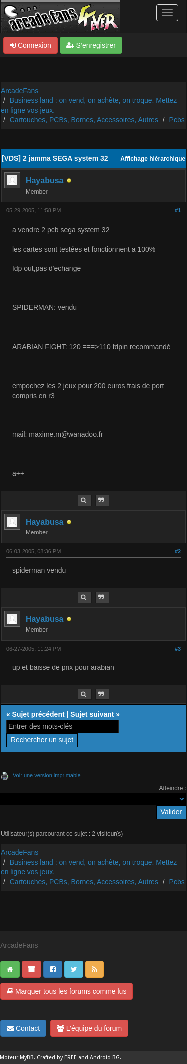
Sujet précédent (38, 714)
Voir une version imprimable (47, 775)
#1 (178, 210)
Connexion (30, 45)
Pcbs (177, 120)
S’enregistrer (91, 45)
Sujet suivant (92, 714)
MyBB (27, 1057)
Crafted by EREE (57, 1057)
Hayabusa (45, 180)
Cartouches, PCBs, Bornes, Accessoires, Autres (84, 120)
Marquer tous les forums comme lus (66, 991)
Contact (23, 1028)
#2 (178, 551)
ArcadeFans (19, 91)
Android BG (105, 1057)
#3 (178, 649)
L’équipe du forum (89, 1028)
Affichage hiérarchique (152, 158)
